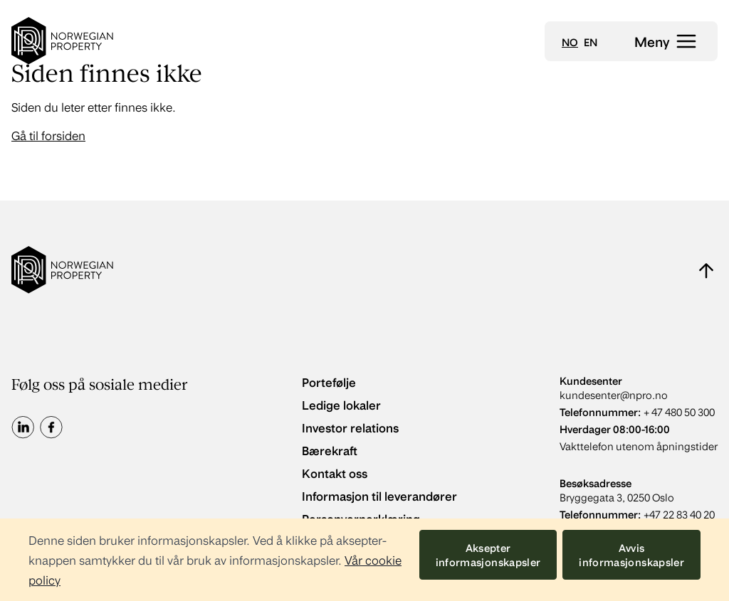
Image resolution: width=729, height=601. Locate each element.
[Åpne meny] (666, 41)
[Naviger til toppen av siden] (706, 270)
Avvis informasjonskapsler (631, 555)
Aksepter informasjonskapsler (488, 555)
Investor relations (350, 427)
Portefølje (329, 381)
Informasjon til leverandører (379, 495)
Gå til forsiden (48, 135)
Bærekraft (329, 450)
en (590, 42)
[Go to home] (62, 41)
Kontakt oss (334, 472)
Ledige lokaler (341, 404)
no (570, 42)
